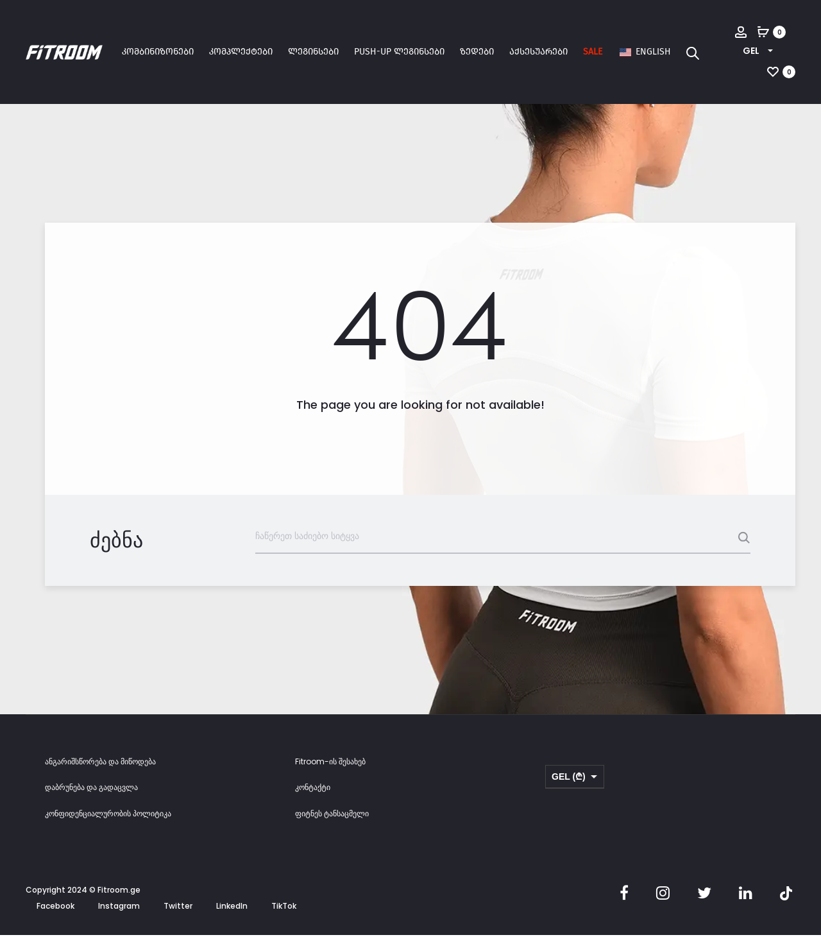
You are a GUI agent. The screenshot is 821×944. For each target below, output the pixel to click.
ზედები (477, 51)
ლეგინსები (313, 51)
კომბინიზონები (158, 51)
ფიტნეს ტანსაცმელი (332, 823)
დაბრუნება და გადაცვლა (91, 796)
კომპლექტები (241, 51)
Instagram (119, 915)
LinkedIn (232, 915)
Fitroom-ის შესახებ (330, 770)
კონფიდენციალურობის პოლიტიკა (108, 823)
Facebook (55, 915)
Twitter (178, 915)
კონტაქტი (312, 796)
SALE (592, 51)
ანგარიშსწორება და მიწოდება (100, 770)
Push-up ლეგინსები (399, 51)
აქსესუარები (538, 51)
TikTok (283, 915)
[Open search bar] (692, 52)
